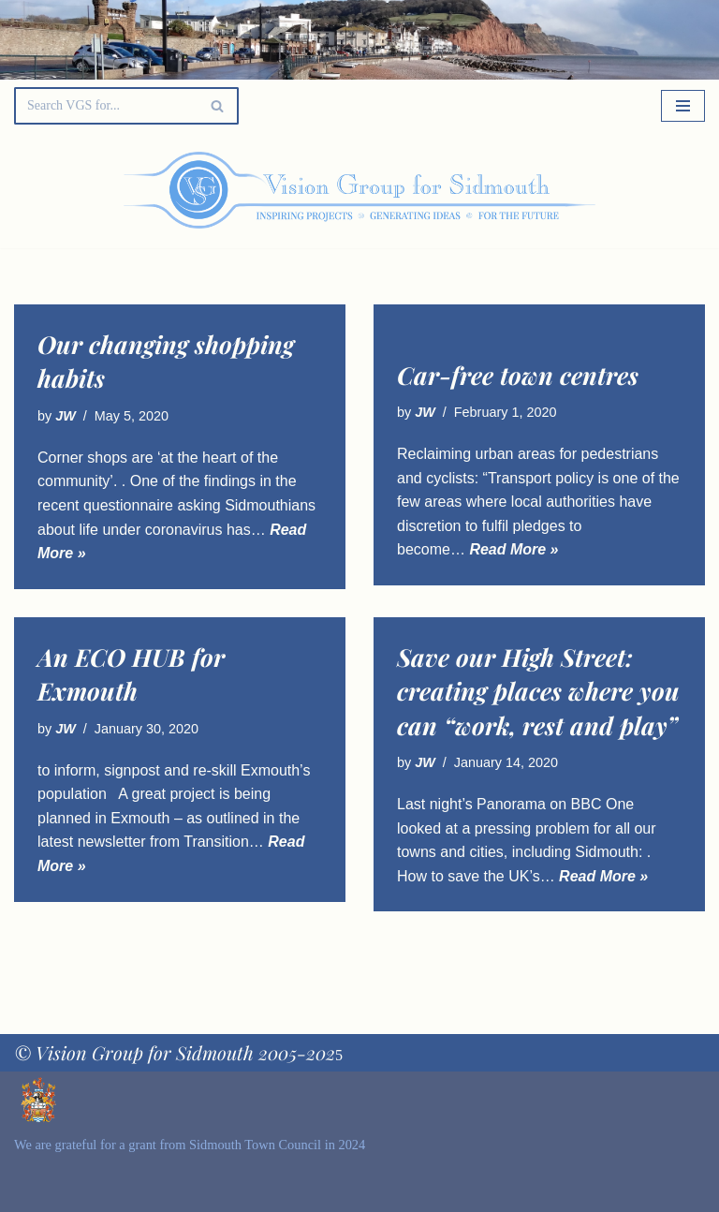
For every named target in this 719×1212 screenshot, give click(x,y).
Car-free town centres (517, 375)
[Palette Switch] (606, 190)
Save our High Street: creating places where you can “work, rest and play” (538, 691)
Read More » (513, 549)
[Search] (105, 106)
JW (65, 415)
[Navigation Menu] (683, 106)
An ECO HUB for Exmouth (131, 674)
